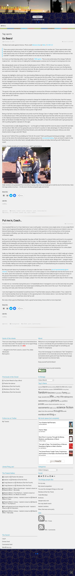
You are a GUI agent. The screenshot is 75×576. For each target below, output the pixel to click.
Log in (4, 538)
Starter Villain (43, 430)
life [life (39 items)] (52, 396)
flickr (43, 45)
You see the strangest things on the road (50, 489)
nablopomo (29, 211)
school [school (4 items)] (54, 408)
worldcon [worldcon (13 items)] (42, 414)
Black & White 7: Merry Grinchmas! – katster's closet (19, 488)
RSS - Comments (50, 530)
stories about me (41, 211)
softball (25, 324)
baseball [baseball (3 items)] (40, 387)
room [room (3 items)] (64, 404)
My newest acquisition (45, 486)
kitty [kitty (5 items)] (48, 397)
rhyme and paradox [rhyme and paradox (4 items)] (54, 404)
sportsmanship (36, 324)
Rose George (43, 440)
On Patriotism (14, 508)
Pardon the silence (9, 383)
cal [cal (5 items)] (66, 387)
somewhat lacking (48, 138)
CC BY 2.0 (50, 45)
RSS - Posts (48, 521)
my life (23, 211)
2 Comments (69, 223)
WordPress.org (6, 547)
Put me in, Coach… (12, 220)
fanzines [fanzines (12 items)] (51, 393)
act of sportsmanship (58, 269)
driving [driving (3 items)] (64, 389)
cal (10, 212)
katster (6, 211)
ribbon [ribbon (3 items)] (60, 404)
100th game (37, 59)
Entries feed (6, 541)
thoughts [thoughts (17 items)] (58, 411)
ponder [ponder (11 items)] (41, 404)
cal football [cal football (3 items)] (69, 387)
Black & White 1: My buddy (12, 490)
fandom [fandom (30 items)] (42, 392)
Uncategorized (15, 324)
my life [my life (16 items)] (60, 396)
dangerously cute (43, 500)
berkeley (13, 211)
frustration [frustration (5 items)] (58, 393)
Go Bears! (7, 38)
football (19, 211)
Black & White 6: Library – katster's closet (16, 497)
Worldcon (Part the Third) (11, 389)
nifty (25, 212)
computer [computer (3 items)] (51, 389)
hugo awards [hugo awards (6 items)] (42, 397)
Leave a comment (68, 41)
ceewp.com (50, 569)
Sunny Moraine (43, 424)
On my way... (42, 483)
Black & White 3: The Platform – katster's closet (18, 493)
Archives (41, 498)
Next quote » (6, 354)
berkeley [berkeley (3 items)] (50, 387)
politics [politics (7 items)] (64, 401)
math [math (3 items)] (55, 397)
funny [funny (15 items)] (64, 392)
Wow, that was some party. (46, 509)
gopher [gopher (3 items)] (68, 393)
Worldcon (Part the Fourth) (12, 386)
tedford (33, 212)
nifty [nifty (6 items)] (49, 401)
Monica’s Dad (36, 45)
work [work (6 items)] (64, 411)
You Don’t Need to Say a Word (13, 380)
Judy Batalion (43, 448)
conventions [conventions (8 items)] (57, 389)
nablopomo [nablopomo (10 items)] (68, 397)
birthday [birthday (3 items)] (54, 387)
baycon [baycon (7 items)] (45, 387)
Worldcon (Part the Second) (12, 392)
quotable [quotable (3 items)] (46, 404)
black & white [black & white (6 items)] (60, 387)
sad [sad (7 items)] (51, 408)
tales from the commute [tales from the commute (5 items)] (45, 411)
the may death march (44, 503)
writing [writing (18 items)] (50, 414)
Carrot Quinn (43, 455)
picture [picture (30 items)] (55, 400)
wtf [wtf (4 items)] (55, 414)
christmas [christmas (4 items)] (45, 389)
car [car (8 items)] (39, 389)
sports (34, 211)
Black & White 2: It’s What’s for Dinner (15, 494)
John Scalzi (42, 431)
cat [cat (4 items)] (42, 389)
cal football (15, 212)
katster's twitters (43, 506)
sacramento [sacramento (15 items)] (43, 407)
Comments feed (7, 544)
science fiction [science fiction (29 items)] (65, 407)
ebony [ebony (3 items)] (67, 389)
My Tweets (5, 421)
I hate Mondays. (43, 495)
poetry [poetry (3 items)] (60, 401)
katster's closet (15, 7)
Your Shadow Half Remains (47, 422)
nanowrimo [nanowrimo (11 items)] (43, 401)
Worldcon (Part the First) (19, 479)
